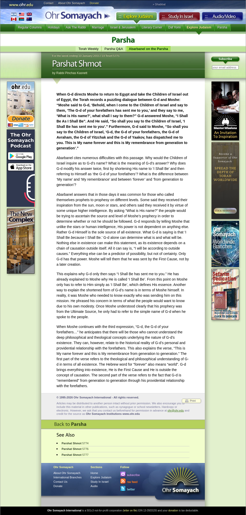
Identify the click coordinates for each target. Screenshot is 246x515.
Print (193, 400)
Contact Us (60, 481)
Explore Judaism (136, 17)
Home (94, 473)
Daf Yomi (174, 27)
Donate (94, 3)
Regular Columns (30, 27)
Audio (222, 17)
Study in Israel (179, 17)
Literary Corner (152, 27)
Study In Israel (99, 481)
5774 (75, 443)
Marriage (98, 27)
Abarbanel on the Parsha (148, 49)
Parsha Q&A (114, 49)
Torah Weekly (89, 49)
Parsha (222, 27)
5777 (75, 454)
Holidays (54, 27)
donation (173, 510)
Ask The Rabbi (76, 27)
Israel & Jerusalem (123, 27)
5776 (75, 448)
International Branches (21, 16)
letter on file (130, 510)
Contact (48, 3)
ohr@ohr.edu (175, 410)
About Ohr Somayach (71, 3)
